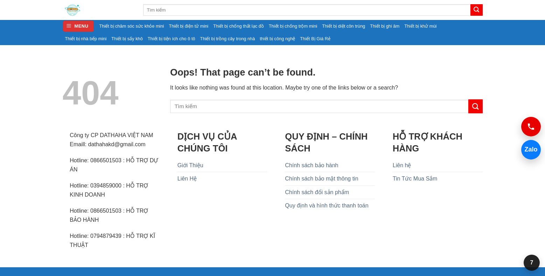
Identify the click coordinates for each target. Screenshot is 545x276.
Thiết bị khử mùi (420, 26)
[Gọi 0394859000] (531, 126)
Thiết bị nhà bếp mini (86, 38)
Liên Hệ (187, 179)
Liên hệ (402, 165)
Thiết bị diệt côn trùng (343, 26)
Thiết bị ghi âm (384, 26)
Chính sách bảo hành (311, 165)
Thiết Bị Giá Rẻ (315, 38)
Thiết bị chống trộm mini (293, 26)
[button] (78, 26)
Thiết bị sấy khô (127, 38)
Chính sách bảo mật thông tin (321, 179)
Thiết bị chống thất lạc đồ (238, 26)
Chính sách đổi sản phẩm (317, 192)
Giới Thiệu (190, 165)
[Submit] (476, 10)
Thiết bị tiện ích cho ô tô (171, 38)
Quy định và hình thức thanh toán (326, 205)
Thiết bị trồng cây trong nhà (227, 38)
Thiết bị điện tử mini (188, 26)
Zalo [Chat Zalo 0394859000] (529, 149)
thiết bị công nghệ (277, 38)
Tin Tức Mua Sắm (415, 179)
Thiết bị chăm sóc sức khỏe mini (131, 26)
